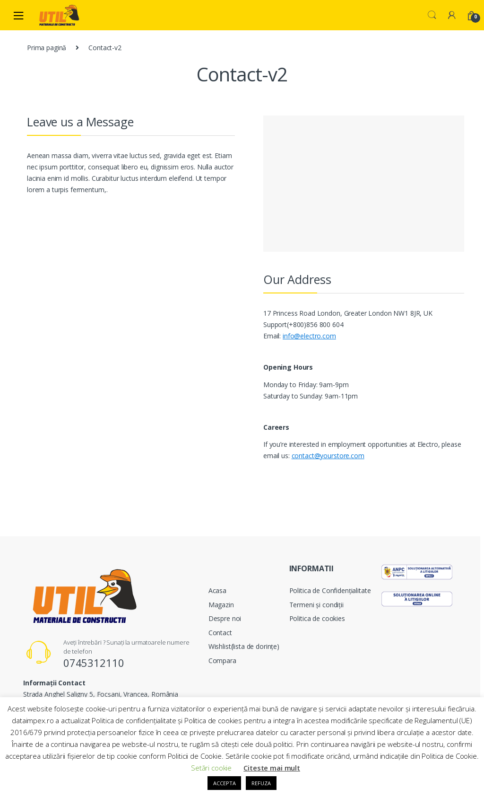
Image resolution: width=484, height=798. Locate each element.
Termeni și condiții (316, 604)
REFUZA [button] (260, 783)
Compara (222, 660)
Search (432, 15)
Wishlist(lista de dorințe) (243, 646)
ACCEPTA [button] (224, 783)
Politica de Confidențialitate (330, 590)
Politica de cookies (317, 618)
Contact (220, 632)
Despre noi (225, 618)
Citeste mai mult (271, 767)
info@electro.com (309, 335)
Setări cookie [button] (211, 767)
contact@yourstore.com (328, 455)
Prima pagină (46, 47)
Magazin (221, 604)
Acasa (217, 590)
